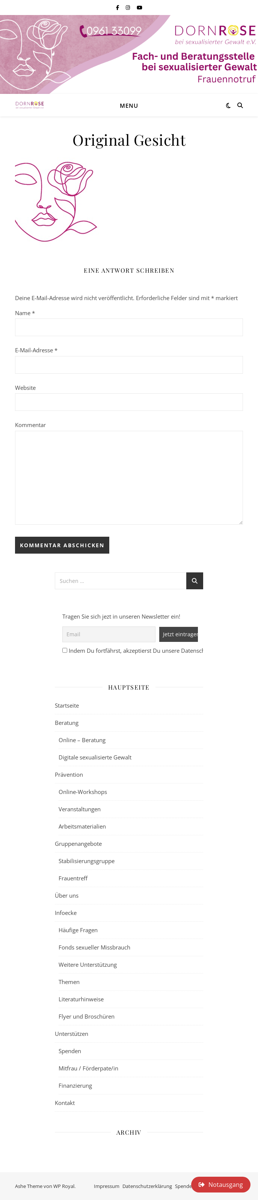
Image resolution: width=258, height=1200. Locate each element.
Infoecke (66, 912)
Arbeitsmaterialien (82, 826)
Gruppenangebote (78, 843)
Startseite (67, 705)
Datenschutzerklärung (147, 1186)
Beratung (66, 722)
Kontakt (65, 1102)
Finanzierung (75, 1085)
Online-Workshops (83, 791)
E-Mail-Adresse (36, 350)
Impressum (106, 1186)
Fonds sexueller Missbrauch (94, 947)
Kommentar (30, 425)
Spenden (70, 1051)
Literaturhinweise (81, 999)
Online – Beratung (82, 740)
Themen (69, 982)
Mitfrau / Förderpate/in (88, 1068)
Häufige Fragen (78, 930)
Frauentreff (73, 878)
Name (25, 313)
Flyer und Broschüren (87, 1016)
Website (25, 387)
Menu (129, 105)
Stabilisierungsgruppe (87, 861)
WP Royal (63, 1186)
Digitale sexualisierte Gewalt (95, 757)
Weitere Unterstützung (88, 964)
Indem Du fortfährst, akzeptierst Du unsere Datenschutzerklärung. (154, 650)
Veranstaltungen (80, 809)
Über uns (66, 895)
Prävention (69, 774)
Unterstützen (71, 1033)
